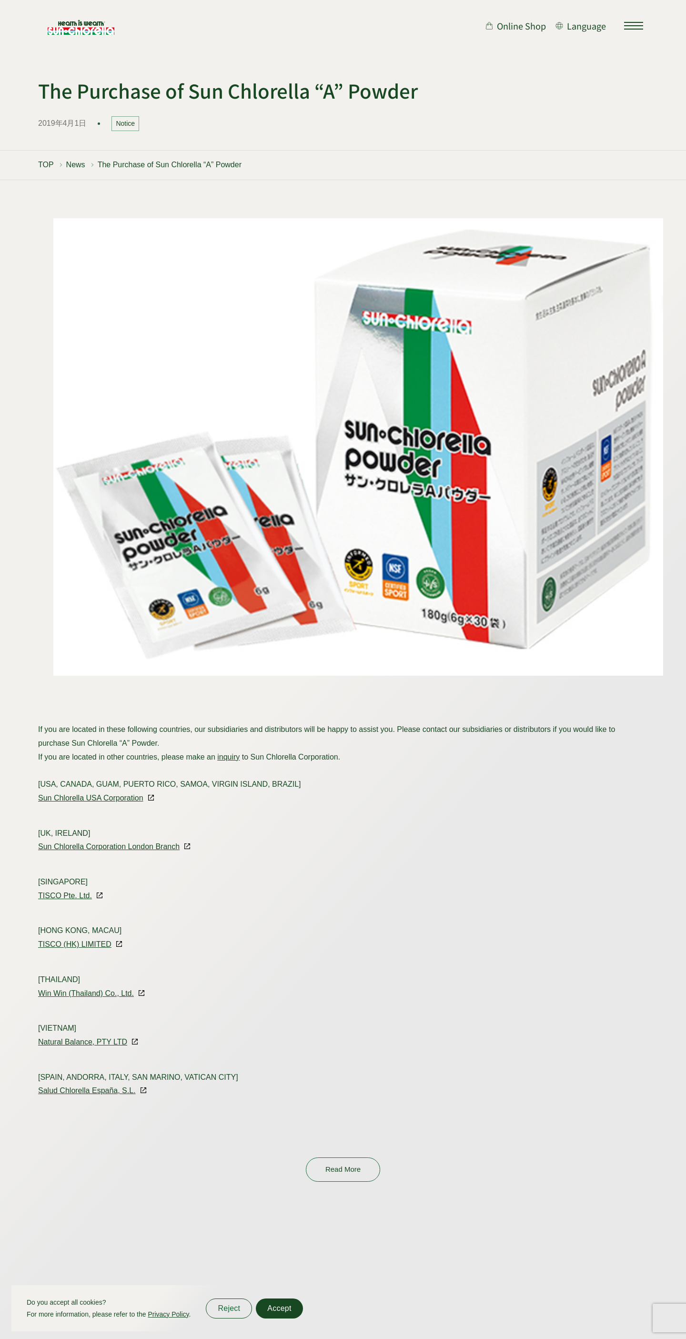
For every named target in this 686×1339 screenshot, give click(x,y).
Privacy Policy (168, 1314)
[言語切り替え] (580, 25)
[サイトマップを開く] (633, 25)
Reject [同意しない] (229, 1308)
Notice (125, 123)
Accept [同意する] (279, 1308)
